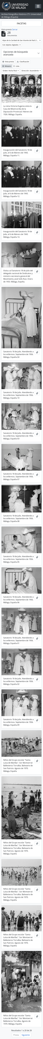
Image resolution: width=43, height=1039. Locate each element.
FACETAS (21, 23)
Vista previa (8, 61)
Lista (16, 66)
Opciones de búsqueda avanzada (15, 53)
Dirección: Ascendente (30, 71)
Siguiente (26, 1035)
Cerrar (15, 29)
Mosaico (6, 66)
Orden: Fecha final (10, 71)
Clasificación (23, 61)
